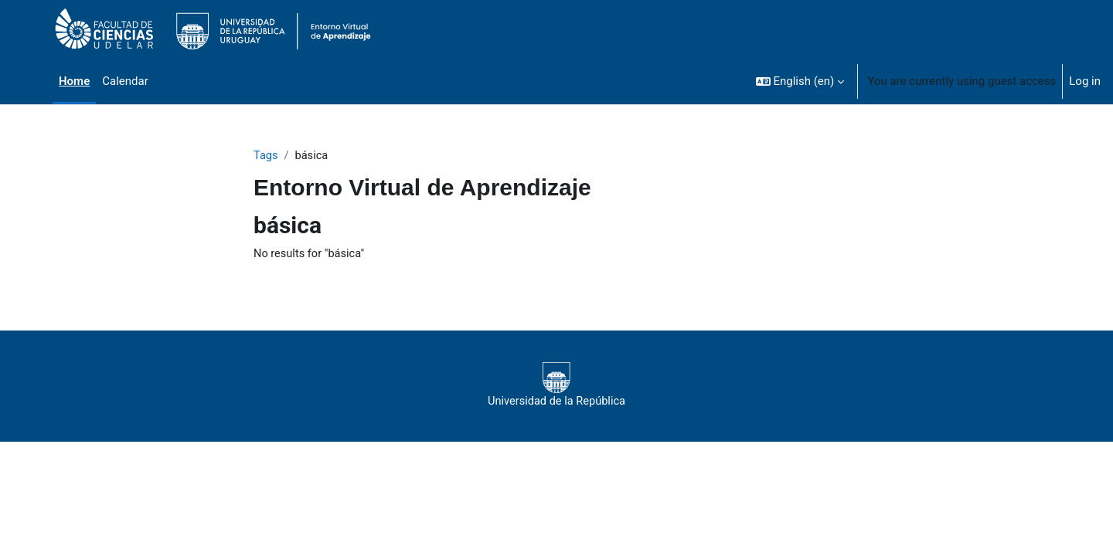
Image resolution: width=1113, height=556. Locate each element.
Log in (1085, 81)
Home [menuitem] (74, 81)
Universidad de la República (556, 386)
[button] (800, 81)
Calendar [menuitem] (125, 81)
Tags (266, 156)
